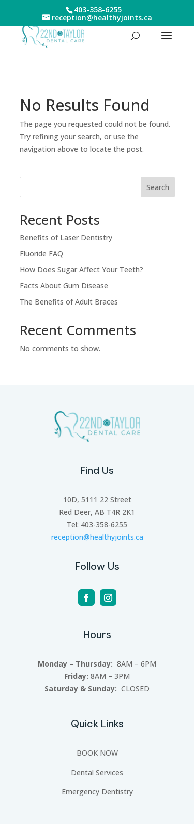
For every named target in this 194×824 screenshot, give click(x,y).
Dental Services (97, 772)
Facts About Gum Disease (64, 286)
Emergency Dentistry (97, 792)
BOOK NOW (97, 753)
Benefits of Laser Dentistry (66, 237)
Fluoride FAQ (41, 253)
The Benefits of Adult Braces (69, 302)
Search (157, 187)
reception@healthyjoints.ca (97, 537)
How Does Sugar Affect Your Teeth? (81, 269)
